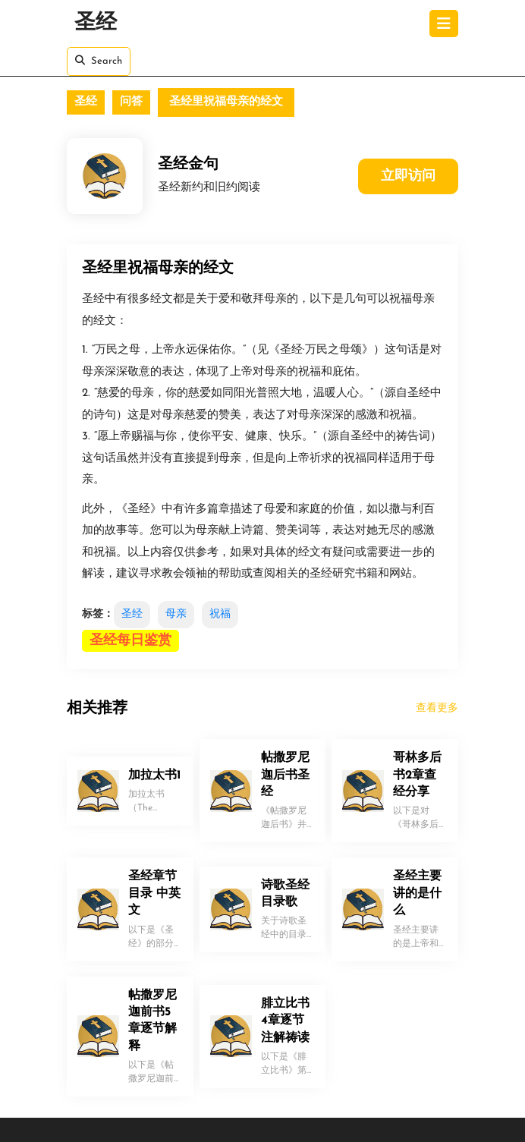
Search (98, 60)
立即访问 (408, 176)
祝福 (220, 614)
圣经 (95, 23)
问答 (131, 102)
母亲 (176, 614)
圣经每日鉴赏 (130, 641)
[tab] (443, 23)
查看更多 (437, 708)
